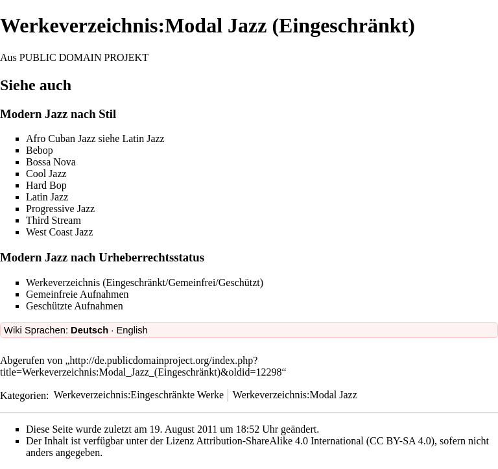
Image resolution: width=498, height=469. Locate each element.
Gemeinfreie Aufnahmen (77, 294)
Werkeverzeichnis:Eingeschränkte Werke (139, 394)
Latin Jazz (143, 138)
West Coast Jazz (59, 231)
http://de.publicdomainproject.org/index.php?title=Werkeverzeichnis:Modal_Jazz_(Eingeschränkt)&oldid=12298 (140, 366)
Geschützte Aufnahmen (74, 305)
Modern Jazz (33, 114)
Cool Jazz (46, 173)
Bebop (39, 150)
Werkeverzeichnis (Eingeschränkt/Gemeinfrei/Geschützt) (144, 282)
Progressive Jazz (60, 208)
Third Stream (53, 220)
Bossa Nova (51, 161)
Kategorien (23, 394)
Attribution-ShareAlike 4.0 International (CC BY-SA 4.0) (315, 440)
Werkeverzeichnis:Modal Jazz (295, 394)
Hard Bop (46, 185)
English (131, 330)
